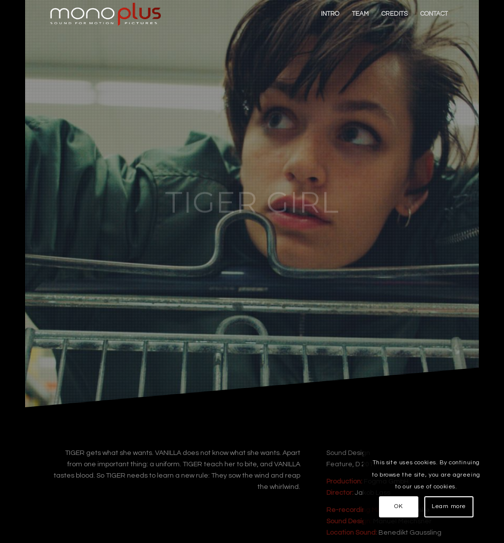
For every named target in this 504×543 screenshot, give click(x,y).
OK (398, 506)
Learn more (449, 506)
